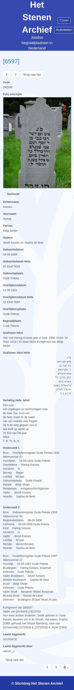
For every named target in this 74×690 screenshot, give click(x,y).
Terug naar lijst (32, 74)
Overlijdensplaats (14, 309)
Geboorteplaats (13, 273)
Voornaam (9, 213)
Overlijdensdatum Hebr (18, 297)
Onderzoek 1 (11, 447)
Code (6, 82)
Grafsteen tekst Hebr (16, 352)
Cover (64, 20)
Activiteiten (64, 30)
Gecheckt (11, 194)
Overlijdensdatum (14, 285)
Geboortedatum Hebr (17, 261)
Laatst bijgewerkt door (17, 646)
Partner (8, 225)
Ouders (8, 237)
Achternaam (11, 201)
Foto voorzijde (12, 94)
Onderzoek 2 (11, 507)
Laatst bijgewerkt (14, 634)
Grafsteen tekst (13, 332)
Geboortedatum (13, 249)
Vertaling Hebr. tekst (16, 400)
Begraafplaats (12, 320)
